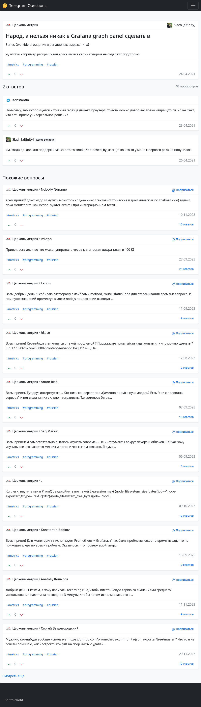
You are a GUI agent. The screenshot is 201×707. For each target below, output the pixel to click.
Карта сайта (14, 700)
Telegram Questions (24, 5)
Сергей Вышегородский (59, 628)
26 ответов (186, 269)
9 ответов (187, 466)
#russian (52, 64)
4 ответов (187, 318)
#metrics (13, 64)
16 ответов (186, 224)
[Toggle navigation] (193, 6)
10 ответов (186, 515)
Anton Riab (49, 382)
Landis (46, 283)
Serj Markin (49, 431)
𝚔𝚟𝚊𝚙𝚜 (46, 239)
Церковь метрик (22, 25)
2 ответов (187, 367)
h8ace (45, 332)
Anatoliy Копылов (54, 579)
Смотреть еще (13, 676)
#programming (33, 64)
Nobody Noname (54, 189)
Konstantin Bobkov (55, 530)
